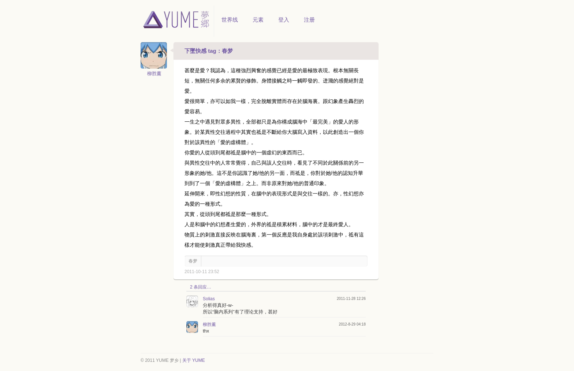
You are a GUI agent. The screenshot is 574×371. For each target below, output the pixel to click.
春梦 (193, 261)
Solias (209, 298)
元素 (258, 19)
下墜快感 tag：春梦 (208, 51)
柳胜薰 (154, 73)
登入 (283, 19)
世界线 (229, 19)
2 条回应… (200, 287)
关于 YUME (193, 360)
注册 (309, 19)
